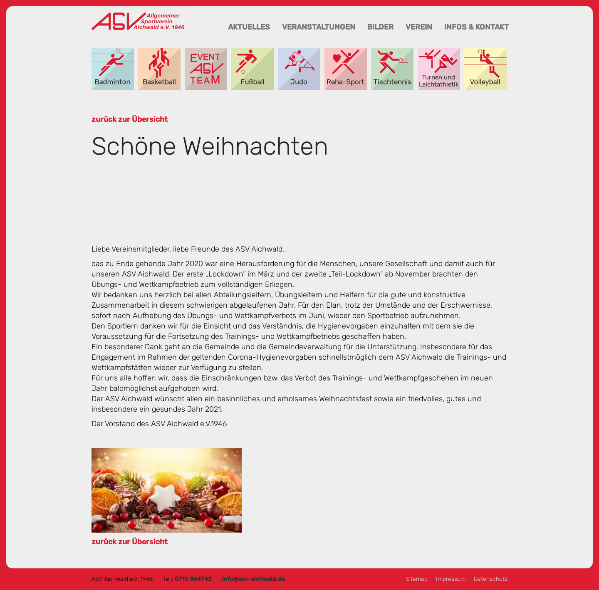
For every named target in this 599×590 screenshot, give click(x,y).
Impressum (450, 579)
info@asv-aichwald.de (253, 579)
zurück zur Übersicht (130, 119)
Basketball (159, 69)
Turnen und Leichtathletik (439, 69)
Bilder (380, 27)
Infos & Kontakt (476, 27)
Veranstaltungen (318, 27)
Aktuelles (249, 27)
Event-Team (206, 69)
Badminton (113, 69)
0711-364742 (193, 579)
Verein (419, 27)
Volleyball (485, 69)
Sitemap (417, 579)
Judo (299, 69)
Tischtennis (392, 69)
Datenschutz (490, 579)
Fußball (252, 69)
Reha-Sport (345, 69)
